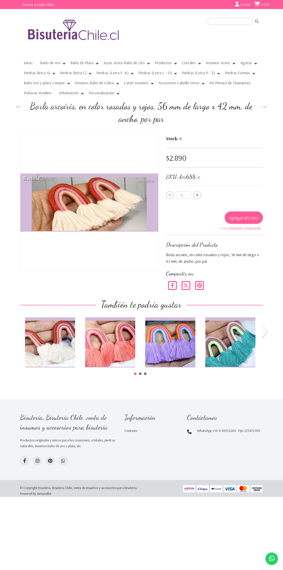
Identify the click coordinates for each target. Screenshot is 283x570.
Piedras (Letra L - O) (155, 72)
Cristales (189, 62)
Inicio (28, 62)
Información (69, 92)
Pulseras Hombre (38, 92)
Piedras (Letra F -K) (112, 72)
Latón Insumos (136, 82)
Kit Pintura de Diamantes (229, 82)
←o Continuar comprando (240, 228)
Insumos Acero (218, 62)
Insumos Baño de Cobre (94, 82)
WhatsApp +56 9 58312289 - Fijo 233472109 (228, 430)
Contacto (130, 430)
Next (264, 331)
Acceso (245, 4)
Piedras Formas (237, 72)
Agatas (246, 62)
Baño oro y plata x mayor (44, 82)
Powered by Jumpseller (36, 493)
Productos (163, 62)
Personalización (101, 92)
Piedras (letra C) (73, 72)
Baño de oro (50, 62)
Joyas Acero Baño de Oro (124, 62)
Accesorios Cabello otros (179, 82)
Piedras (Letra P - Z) (198, 72)
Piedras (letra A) (37, 72)
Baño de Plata (81, 62)
